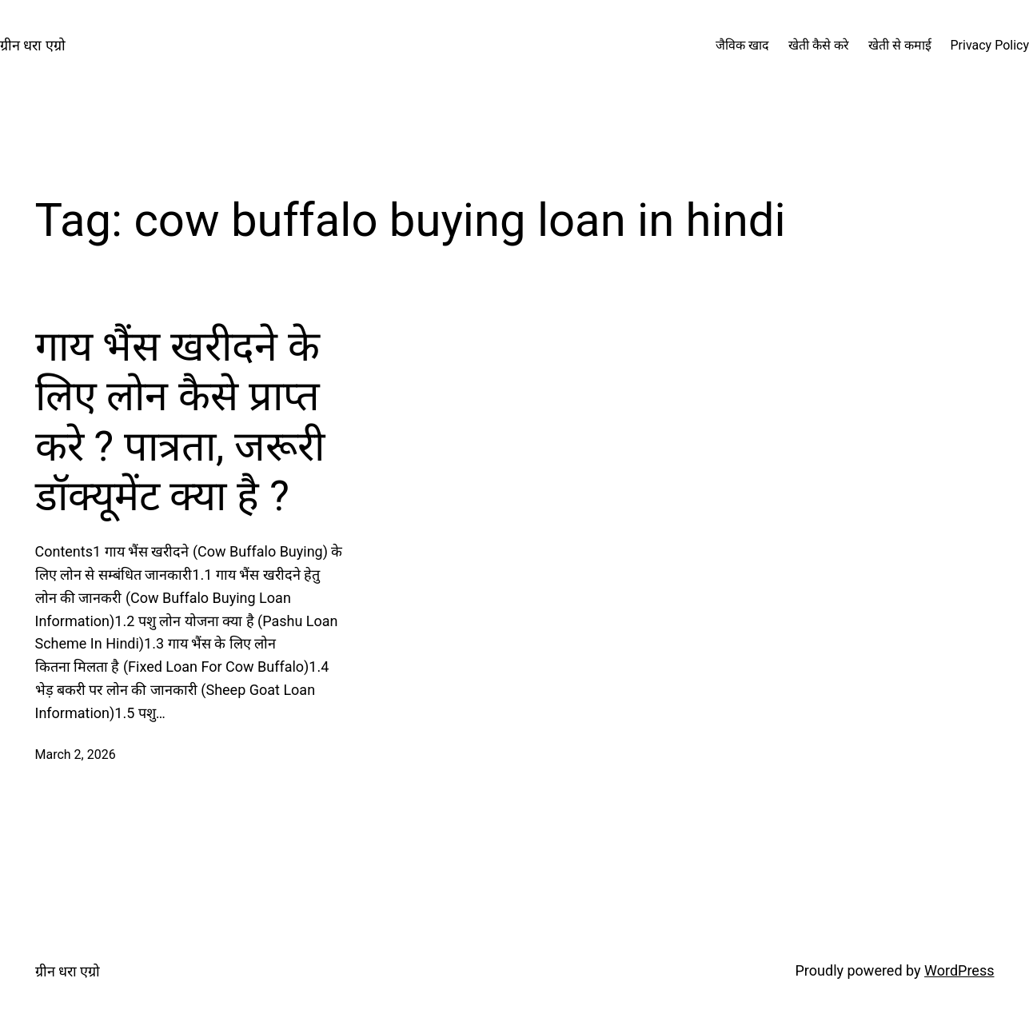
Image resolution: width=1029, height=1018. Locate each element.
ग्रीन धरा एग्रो (33, 45)
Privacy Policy (990, 45)
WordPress (959, 970)
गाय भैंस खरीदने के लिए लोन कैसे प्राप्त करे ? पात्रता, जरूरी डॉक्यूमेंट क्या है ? (180, 421)
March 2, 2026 (75, 754)
